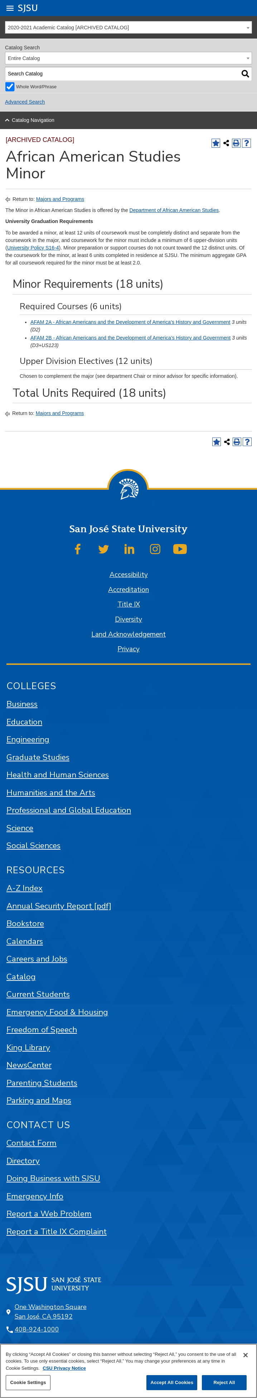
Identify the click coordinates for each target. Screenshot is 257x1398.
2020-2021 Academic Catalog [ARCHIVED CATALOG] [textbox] (68, 27)
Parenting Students (41, 1082)
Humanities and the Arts (50, 792)
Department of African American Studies (174, 210)
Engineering (27, 739)
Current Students (38, 994)
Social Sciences (33, 845)
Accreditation (128, 589)
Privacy (128, 649)
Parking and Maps (38, 1100)
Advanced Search (25, 102)
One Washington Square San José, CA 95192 (51, 1312)
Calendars (24, 941)
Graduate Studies (37, 757)
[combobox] (128, 27)
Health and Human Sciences (57, 774)
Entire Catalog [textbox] (24, 58)
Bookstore (25, 923)
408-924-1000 (37, 1329)
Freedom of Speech (41, 1029)
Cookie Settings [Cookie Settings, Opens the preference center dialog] (28, 1382)
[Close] (245, 1355)
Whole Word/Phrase (36, 86)
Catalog (21, 976)
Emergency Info (34, 1196)
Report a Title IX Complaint (56, 1231)
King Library (28, 1047)
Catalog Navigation (33, 120)
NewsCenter (29, 1065)
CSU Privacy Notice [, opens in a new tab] (64, 1368)
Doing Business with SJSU (53, 1178)
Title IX (128, 604)
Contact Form (31, 1142)
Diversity (128, 619)
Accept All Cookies (171, 1382)
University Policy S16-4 (33, 248)
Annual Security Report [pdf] (58, 906)
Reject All (224, 1382)
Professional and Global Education (68, 810)
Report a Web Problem (49, 1213)
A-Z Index (24, 888)
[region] (128, 1371)
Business (22, 704)
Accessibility (129, 574)
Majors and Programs (60, 199)
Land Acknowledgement (128, 634)
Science (19, 828)
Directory (23, 1160)
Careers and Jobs (36, 958)
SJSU (28, 8)
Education (24, 721)
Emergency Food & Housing (57, 1012)
